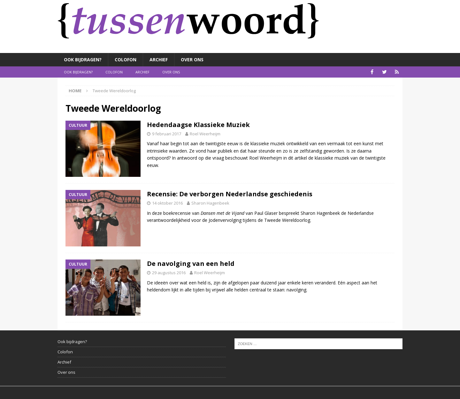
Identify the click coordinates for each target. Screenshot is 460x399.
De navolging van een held (190, 263)
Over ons (192, 59)
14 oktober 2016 (167, 203)
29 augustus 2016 (169, 272)
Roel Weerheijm (205, 134)
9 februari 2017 (166, 134)
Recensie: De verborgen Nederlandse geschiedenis (229, 194)
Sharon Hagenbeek (210, 203)
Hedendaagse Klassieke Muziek (198, 124)
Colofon (125, 59)
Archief (159, 59)
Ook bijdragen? (83, 59)
